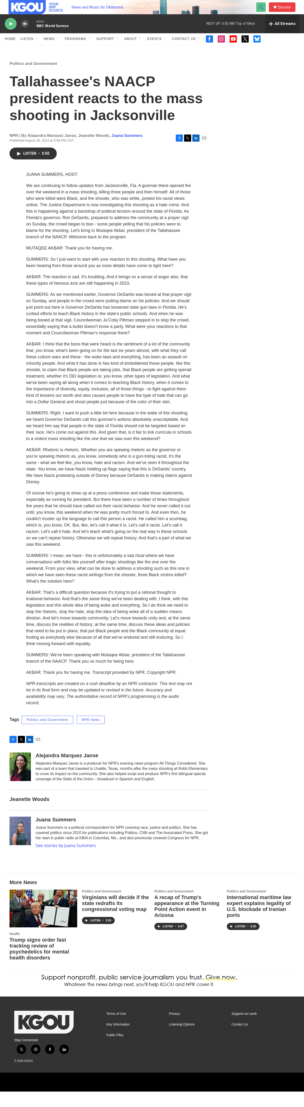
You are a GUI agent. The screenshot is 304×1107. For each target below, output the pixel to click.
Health (15, 949)
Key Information (118, 1040)
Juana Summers (126, 151)
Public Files (115, 1050)
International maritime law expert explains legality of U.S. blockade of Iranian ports (259, 922)
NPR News (91, 735)
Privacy (174, 1029)
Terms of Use (116, 1029)
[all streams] (282, 34)
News (49, 49)
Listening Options (182, 1040)
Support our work (244, 1029)
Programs (75, 49)
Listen (26, 49)
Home (10, 49)
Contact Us (184, 49)
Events (154, 49)
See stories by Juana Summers (66, 861)
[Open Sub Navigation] (37, 49)
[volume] (25, 34)
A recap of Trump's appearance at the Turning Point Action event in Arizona (186, 922)
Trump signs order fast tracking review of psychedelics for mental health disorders (39, 964)
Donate (287, 12)
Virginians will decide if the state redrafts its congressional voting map (115, 919)
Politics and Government (33, 79)
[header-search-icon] (263, 12)
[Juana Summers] (20, 846)
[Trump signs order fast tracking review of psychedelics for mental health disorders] (43, 924)
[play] (10, 34)
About (130, 49)
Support (105, 49)
